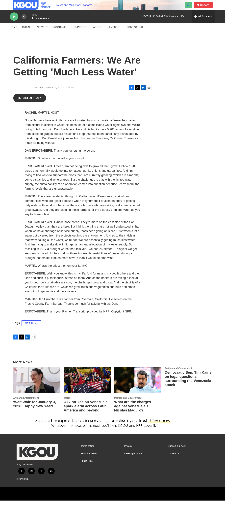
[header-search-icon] (190, 8)
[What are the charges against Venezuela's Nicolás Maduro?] (137, 387)
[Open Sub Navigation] (32, 34)
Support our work (177, 453)
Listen (25, 34)
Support (80, 34)
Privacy (128, 453)
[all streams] (203, 24)
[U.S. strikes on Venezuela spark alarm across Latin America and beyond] (87, 387)
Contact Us (134, 34)
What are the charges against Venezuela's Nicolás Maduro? (132, 413)
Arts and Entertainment (26, 405)
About (97, 34)
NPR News (31, 330)
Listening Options (133, 461)
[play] (14, 24)
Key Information (89, 461)
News (41, 34)
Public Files (87, 468)
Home (14, 34)
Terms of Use (87, 453)
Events (114, 34)
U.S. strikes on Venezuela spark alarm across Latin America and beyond (86, 413)
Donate (207, 8)
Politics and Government (128, 405)
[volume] (24, 24)
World (67, 405)
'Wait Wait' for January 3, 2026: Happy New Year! (34, 411)
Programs (59, 34)
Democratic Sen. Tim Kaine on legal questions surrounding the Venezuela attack (188, 386)
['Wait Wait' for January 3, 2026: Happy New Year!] (36, 387)
